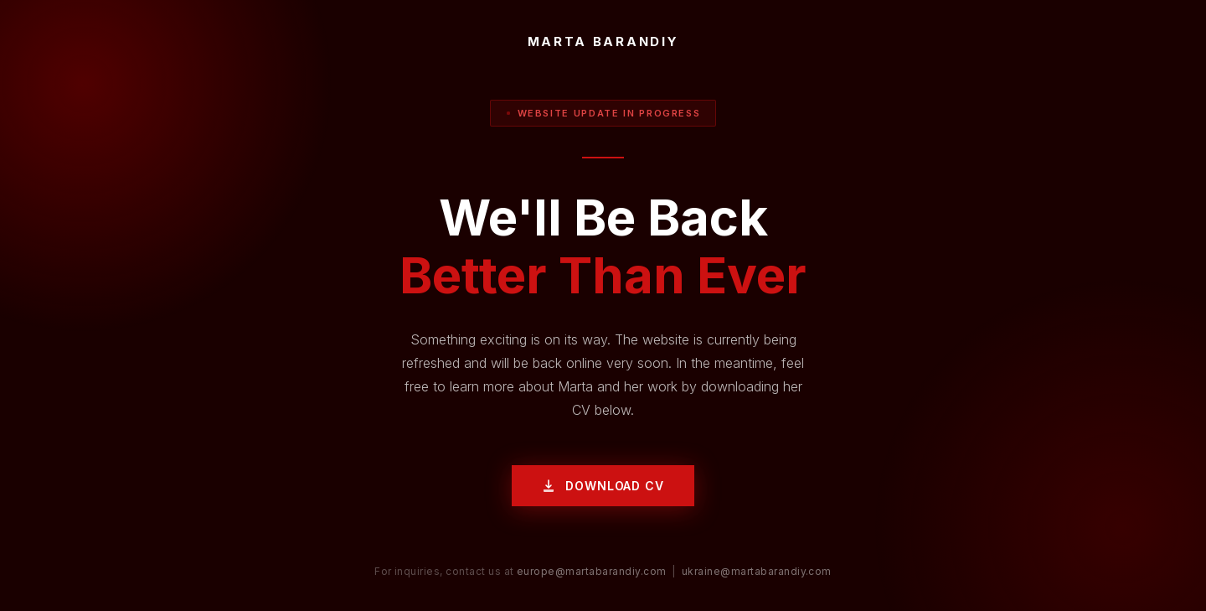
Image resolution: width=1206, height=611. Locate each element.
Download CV (602, 486)
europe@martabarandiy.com (592, 571)
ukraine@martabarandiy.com (757, 571)
